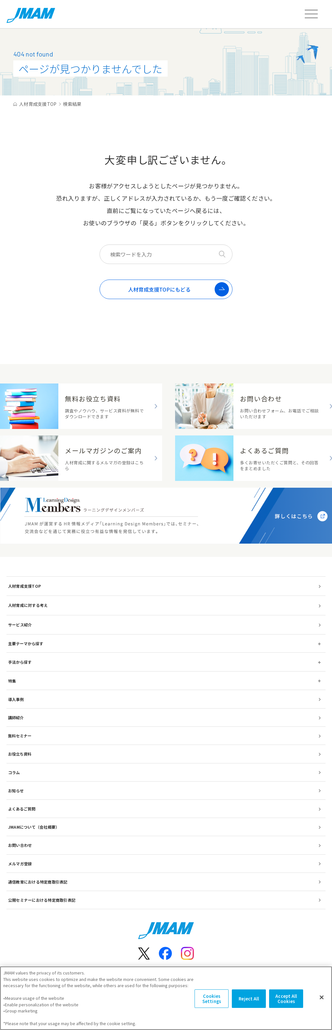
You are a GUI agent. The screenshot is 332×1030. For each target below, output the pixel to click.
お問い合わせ (20, 845)
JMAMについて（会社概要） (33, 827)
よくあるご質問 (21, 808)
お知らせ (16, 790)
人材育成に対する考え (28, 605)
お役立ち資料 (19, 754)
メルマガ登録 (20, 863)
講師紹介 (16, 717)
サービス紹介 (20, 624)
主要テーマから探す (25, 643)
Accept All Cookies (286, 1005)
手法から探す (19, 662)
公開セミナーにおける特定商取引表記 (42, 900)
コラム (14, 772)
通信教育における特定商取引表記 (38, 882)
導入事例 (16, 699)
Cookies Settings (211, 1005)
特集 (12, 681)
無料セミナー (19, 735)
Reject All (249, 1005)
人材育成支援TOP (24, 586)
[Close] (321, 1004)
